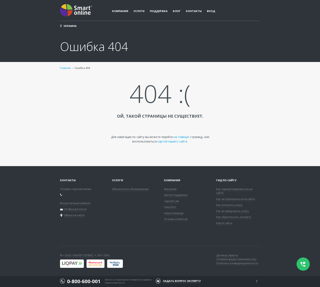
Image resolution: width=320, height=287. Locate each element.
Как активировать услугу (232, 211)
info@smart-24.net (75, 209)
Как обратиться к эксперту (233, 217)
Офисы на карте (74, 215)
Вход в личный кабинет (75, 203)
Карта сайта (224, 223)
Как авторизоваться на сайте (235, 199)
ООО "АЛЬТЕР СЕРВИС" (79, 255)
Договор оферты (227, 255)
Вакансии (170, 189)
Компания (172, 180)
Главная (65, 68)
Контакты (194, 11)
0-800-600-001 (84, 281)
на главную (181, 137)
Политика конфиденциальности (237, 263)
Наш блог (170, 207)
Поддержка (159, 11)
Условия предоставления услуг (236, 259)
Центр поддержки (176, 195)
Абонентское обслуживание (130, 189)
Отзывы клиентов (176, 219)
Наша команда (173, 213)
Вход (211, 11)
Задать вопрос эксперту (182, 281)
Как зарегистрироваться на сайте (234, 191)
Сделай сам (171, 201)
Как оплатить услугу (229, 205)
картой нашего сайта (172, 141)
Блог (177, 11)
